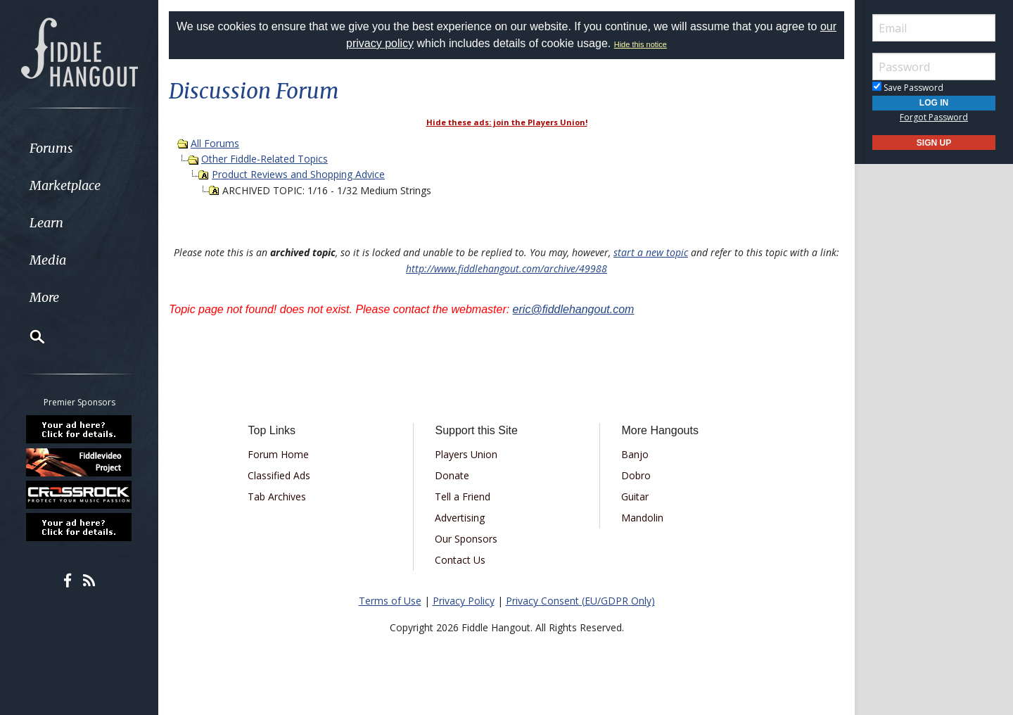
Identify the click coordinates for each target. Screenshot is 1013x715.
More (44, 297)
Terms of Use (390, 600)
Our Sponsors (466, 538)
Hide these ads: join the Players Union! (506, 122)
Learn (46, 223)
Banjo (635, 454)
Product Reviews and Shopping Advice (298, 174)
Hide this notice (640, 44)
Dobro (636, 475)
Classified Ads (279, 475)
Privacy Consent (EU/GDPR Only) (580, 600)
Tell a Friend (462, 496)
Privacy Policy (464, 600)
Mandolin (642, 517)
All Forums (215, 143)
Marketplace (65, 185)
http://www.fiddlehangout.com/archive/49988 (506, 268)
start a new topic (650, 252)
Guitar (635, 496)
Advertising (460, 517)
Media (48, 260)
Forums (51, 148)
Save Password (907, 88)
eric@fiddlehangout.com (574, 309)
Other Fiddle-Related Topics (264, 158)
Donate (452, 475)
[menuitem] (79, 148)
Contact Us (460, 560)
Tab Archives (277, 496)
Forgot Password (934, 117)
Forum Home (278, 454)
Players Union (466, 454)
